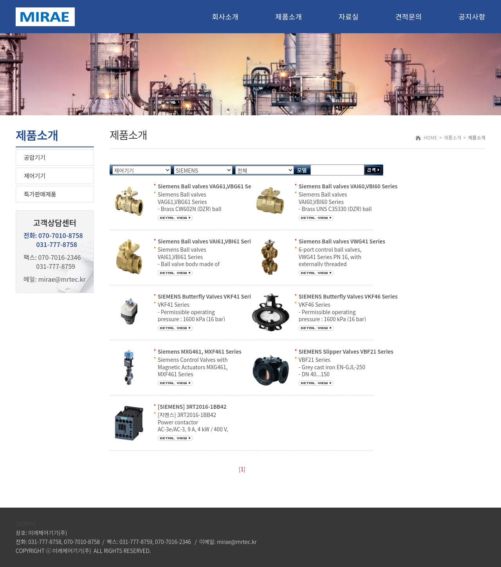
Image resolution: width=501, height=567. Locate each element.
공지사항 (472, 16)
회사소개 (225, 16)
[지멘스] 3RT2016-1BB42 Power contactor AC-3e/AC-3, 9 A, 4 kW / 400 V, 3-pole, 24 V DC (193, 425)
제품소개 (288, 16)
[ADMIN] (26, 524)
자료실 (349, 16)
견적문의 (408, 16)
